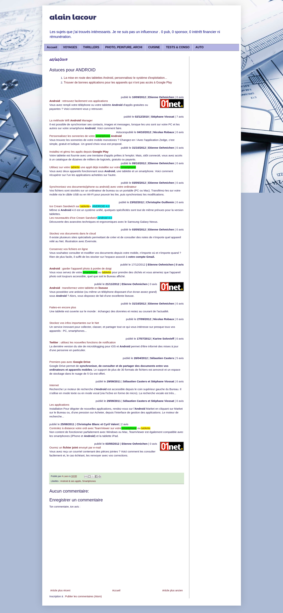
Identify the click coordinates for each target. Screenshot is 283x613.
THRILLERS (91, 47)
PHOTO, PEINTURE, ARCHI (123, 47)
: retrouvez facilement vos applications (78, 100)
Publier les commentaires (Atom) (83, 596)
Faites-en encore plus (62, 307)
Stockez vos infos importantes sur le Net (74, 322)
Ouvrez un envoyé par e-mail (75, 447)
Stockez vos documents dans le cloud (72, 233)
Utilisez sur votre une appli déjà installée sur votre (92, 167)
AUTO (199, 47)
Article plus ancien (172, 590)
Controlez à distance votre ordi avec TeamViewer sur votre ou (100, 428)
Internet (54, 385)
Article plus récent (60, 590)
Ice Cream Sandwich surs (79, 206)
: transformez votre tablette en (78, 287)
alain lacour (72, 16)
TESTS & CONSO (178, 47)
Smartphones (89, 481)
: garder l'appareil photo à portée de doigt (80, 268)
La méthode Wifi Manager (71, 120)
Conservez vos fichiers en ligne (68, 249)
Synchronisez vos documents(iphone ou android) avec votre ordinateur (93, 186)
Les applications (59, 404)
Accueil (52, 47)
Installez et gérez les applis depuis (79, 151)
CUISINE (154, 47)
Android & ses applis (70, 481)
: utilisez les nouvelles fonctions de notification (82, 342)
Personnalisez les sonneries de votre (85, 135)
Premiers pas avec (70, 361)
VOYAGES (70, 47)
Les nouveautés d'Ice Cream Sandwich (80, 217)
